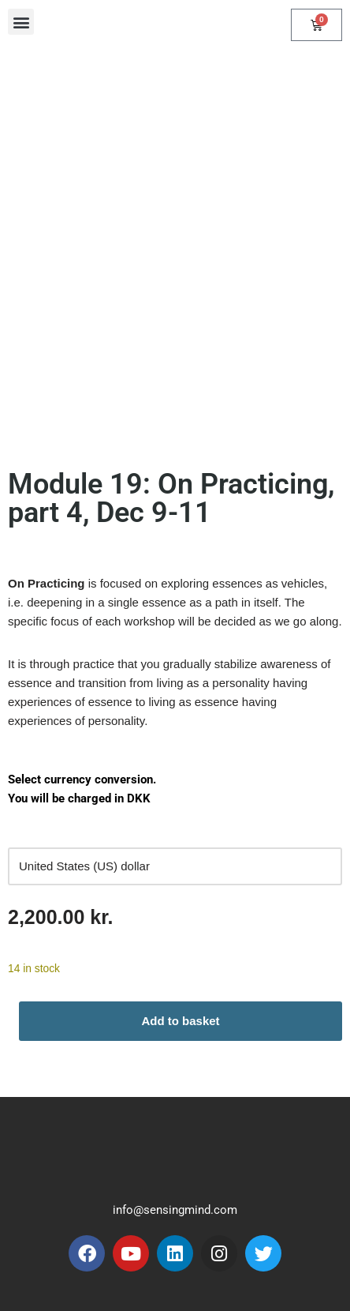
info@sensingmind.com (175, 1210)
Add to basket (180, 1020)
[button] (21, 22)
